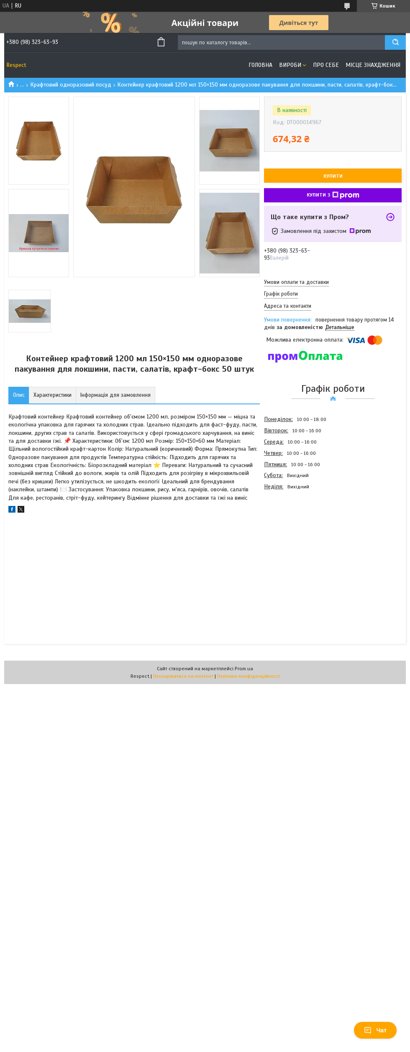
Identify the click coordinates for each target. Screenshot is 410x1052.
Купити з (333, 195)
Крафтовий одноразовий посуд (70, 84)
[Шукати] (395, 42)
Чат (375, 1030)
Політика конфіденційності (248, 676)
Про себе (326, 65)
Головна (260, 65)
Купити (333, 176)
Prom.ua (244, 669)
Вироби (290, 65)
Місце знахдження (373, 65)
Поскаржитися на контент (183, 676)
